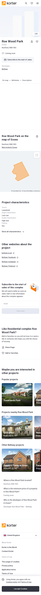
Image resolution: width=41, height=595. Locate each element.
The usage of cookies (10, 562)
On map (5, 80)
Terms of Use (26, 582)
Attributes (15, 80)
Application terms (9, 570)
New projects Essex (9, 147)
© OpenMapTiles (16, 191)
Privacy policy (7, 566)
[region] (20, 171)
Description (27, 80)
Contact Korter (8, 551)
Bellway (5, 69)
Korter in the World (9, 547)
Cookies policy (11, 582)
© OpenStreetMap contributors (31, 191)
